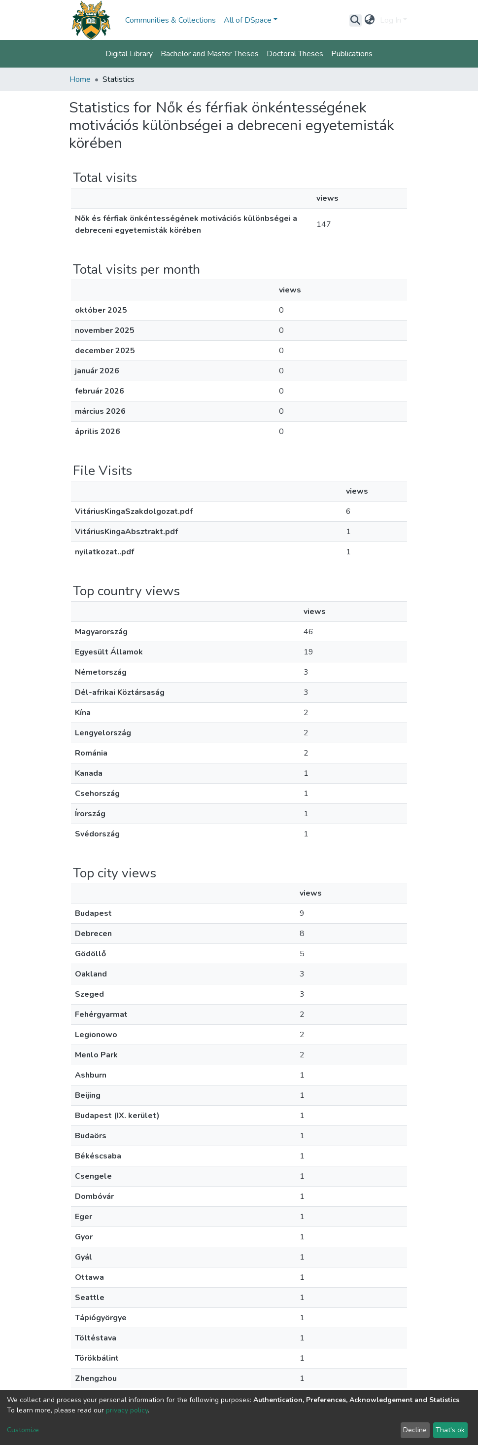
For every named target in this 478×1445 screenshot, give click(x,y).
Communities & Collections (170, 20)
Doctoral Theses (295, 53)
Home (80, 79)
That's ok (450, 1430)
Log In (390, 20)
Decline (415, 1430)
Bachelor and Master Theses (210, 53)
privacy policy (127, 1410)
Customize (23, 1430)
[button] (370, 20)
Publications (352, 53)
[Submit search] (355, 20)
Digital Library (129, 53)
